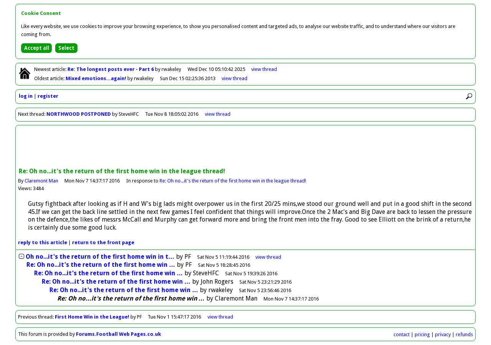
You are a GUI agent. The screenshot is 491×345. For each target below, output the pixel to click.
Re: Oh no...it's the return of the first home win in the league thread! (233, 181)
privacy (443, 334)
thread (268, 257)
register (48, 96)
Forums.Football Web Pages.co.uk (118, 334)
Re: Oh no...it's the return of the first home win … (100, 264)
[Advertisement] (245, 147)
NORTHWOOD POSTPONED (78, 114)
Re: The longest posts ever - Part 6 (111, 69)
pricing (422, 334)
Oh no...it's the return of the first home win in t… (100, 256)
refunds (464, 334)
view (264, 69)
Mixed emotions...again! (96, 78)
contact (402, 334)
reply (42, 242)
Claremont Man (41, 181)
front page (103, 242)
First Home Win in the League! (92, 317)
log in (26, 96)
